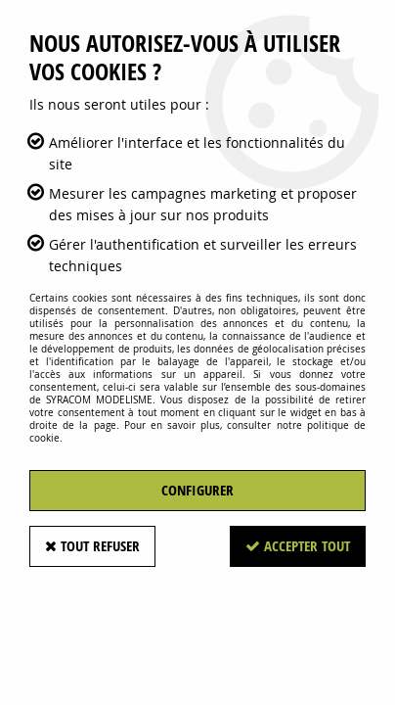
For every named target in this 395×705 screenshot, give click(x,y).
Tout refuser (92, 546)
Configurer (197, 490)
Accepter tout (297, 546)
